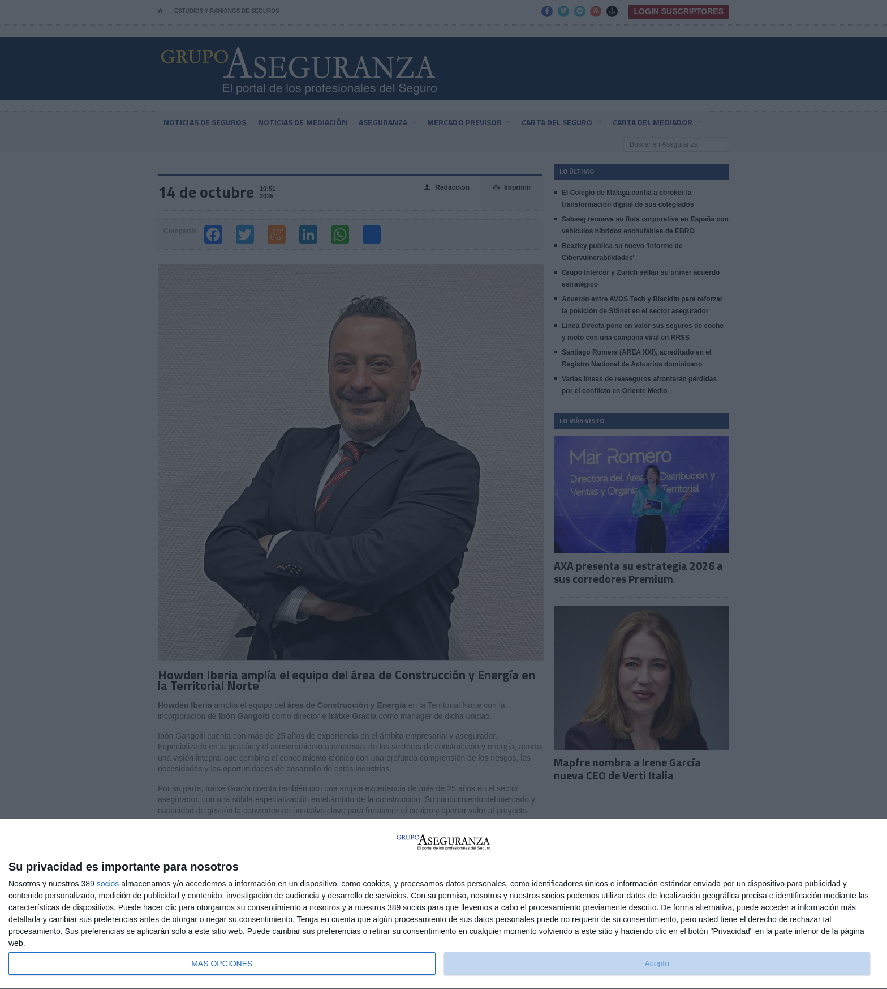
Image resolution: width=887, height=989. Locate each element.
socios (108, 884)
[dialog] (443, 904)
